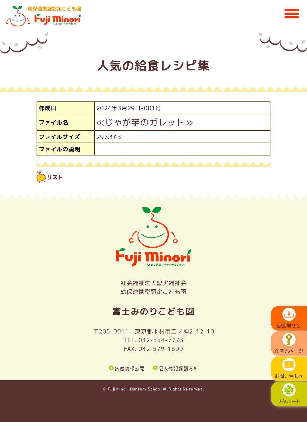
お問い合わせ (289, 368)
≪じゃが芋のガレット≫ (144, 122)
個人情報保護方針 (178, 368)
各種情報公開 (130, 368)
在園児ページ (289, 343)
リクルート (289, 394)
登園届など (289, 318)
